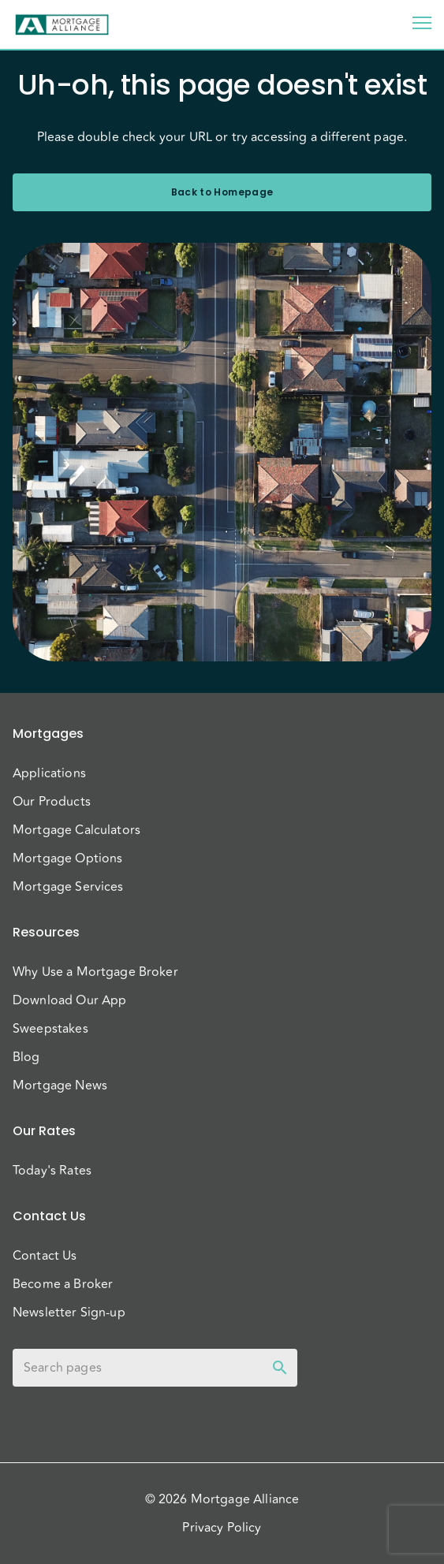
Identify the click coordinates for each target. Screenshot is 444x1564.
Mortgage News (60, 1085)
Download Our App (69, 1000)
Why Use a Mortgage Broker (95, 972)
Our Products (52, 801)
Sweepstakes (50, 1028)
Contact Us (45, 1255)
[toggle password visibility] (280, 1367)
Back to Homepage (222, 192)
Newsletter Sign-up (69, 1312)
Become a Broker (63, 1284)
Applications (49, 773)
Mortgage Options (67, 858)
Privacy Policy (221, 1527)
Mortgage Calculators (76, 830)
